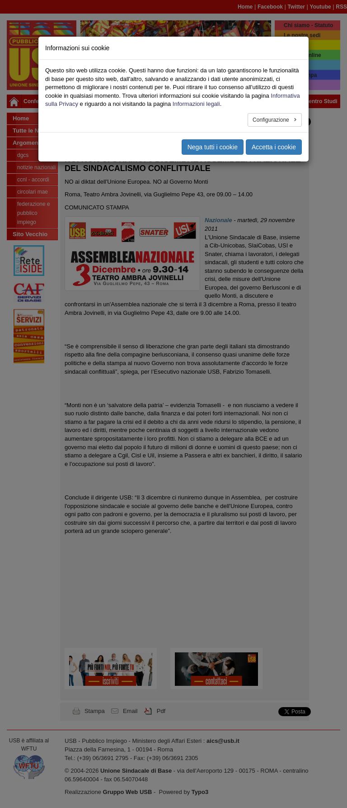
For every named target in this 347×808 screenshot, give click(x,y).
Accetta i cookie (274, 147)
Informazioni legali (196, 103)
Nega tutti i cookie (213, 147)
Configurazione (272, 120)
